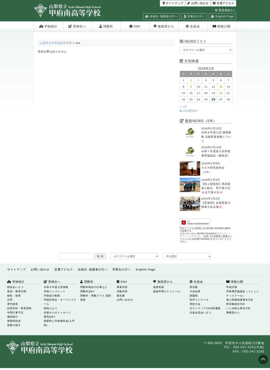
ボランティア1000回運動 (205, 308)
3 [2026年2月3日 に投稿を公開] (198, 80)
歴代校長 (12, 304)
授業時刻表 (14, 320)
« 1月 (183, 106)
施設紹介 (12, 316)
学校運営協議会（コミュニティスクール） (242, 293)
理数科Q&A (87, 291)
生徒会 (193, 26)
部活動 (194, 287)
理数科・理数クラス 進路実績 (95, 297)
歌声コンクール (199, 299)
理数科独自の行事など (93, 287)
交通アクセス (223, 3)
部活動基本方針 (235, 304)
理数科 (106, 26)
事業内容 (122, 287)
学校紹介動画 (52, 295)
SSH (135, 26)
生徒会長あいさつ (200, 312)
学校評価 (231, 287)
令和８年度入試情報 (56, 287)
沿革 (10, 299)
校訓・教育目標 (16, 291)
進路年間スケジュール (166, 291)
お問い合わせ (198, 3)
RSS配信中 (189, 110)
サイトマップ (173, 3)
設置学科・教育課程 (19, 308)
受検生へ (77, 26)
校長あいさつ (15, 287)
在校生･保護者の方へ (161, 16)
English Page (222, 16)
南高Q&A (49, 316)
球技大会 (195, 304)
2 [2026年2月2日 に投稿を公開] (191, 80)
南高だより (50, 308)
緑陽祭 (194, 295)
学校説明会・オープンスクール (60, 301)
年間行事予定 (15, 312)
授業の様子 (14, 325)
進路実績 (158, 287)
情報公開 (222, 26)
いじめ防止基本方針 (238, 308)
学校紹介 (48, 26)
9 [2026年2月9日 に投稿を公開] (191, 86)
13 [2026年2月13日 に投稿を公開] (221, 86)
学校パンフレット (55, 291)
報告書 (121, 295)
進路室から (163, 26)
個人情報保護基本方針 (239, 299)
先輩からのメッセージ (57, 312)
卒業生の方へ (194, 16)
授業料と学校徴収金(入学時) (59, 323)
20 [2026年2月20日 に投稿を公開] (221, 93)
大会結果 (195, 291)
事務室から (233, 312)
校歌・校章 (14, 295)
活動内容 (122, 291)
